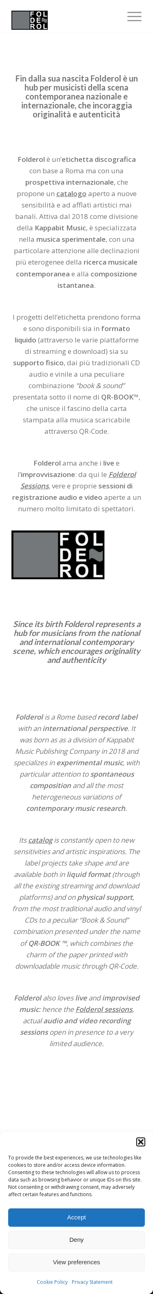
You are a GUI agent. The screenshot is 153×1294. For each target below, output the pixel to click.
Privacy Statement (92, 1282)
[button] (141, 1142)
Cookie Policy (52, 1282)
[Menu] (130, 16)
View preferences (76, 1262)
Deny (76, 1239)
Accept (76, 1217)
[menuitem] (130, 16)
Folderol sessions (103, 1009)
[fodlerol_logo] (63, 16)
